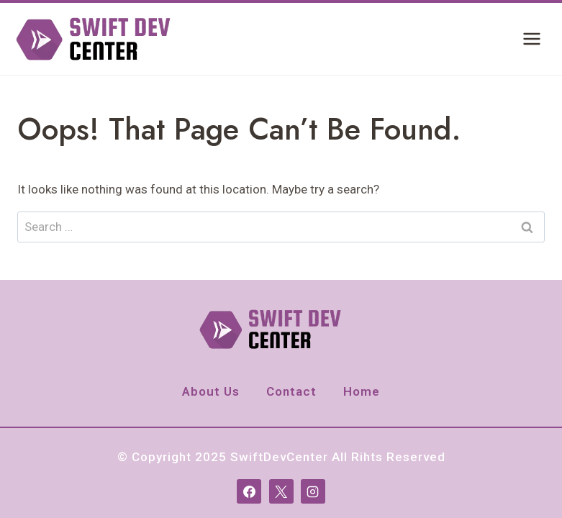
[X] (281, 491)
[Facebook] (249, 491)
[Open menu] (531, 38)
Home (361, 391)
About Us (211, 391)
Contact (291, 391)
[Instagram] (313, 491)
